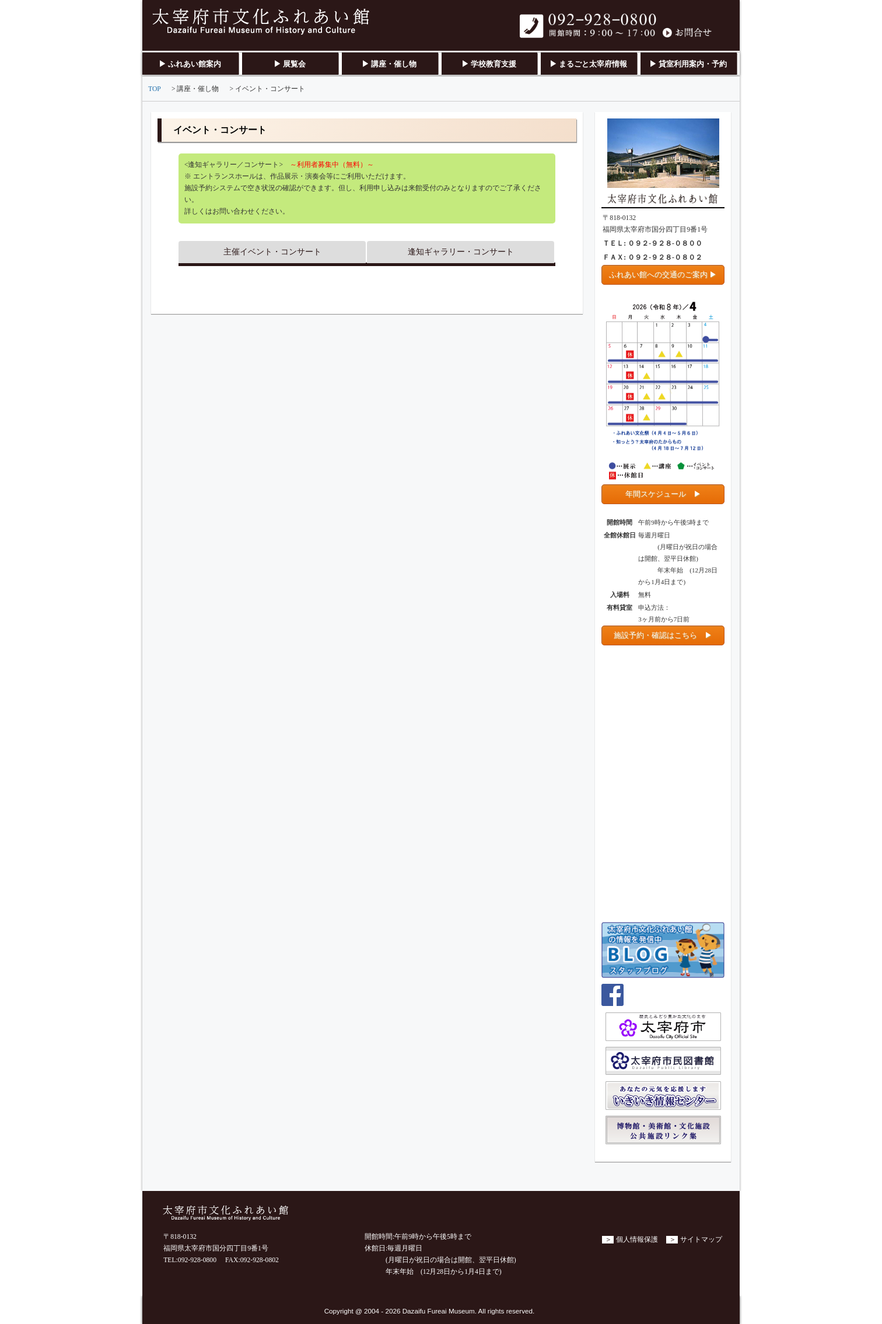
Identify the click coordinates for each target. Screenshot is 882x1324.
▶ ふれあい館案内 (190, 64)
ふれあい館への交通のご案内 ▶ (663, 274)
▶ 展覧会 (290, 64)
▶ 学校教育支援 (488, 64)
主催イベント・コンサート (272, 251)
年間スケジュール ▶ (663, 494)
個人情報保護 (637, 1239)
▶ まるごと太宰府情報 (588, 64)
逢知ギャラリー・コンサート (461, 251)
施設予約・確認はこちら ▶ (663, 635)
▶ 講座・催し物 (389, 64)
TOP (154, 89)
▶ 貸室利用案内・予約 (688, 64)
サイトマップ (701, 1239)
